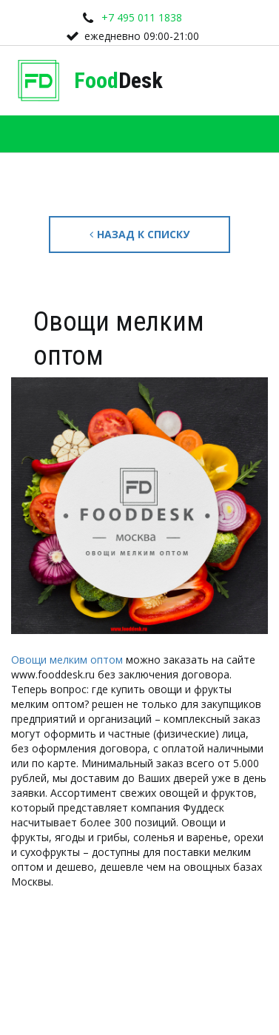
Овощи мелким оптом (67, 660)
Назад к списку (139, 234)
